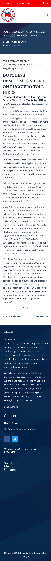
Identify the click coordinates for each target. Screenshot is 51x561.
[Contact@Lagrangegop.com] (16, 3)
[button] (48, 15)
